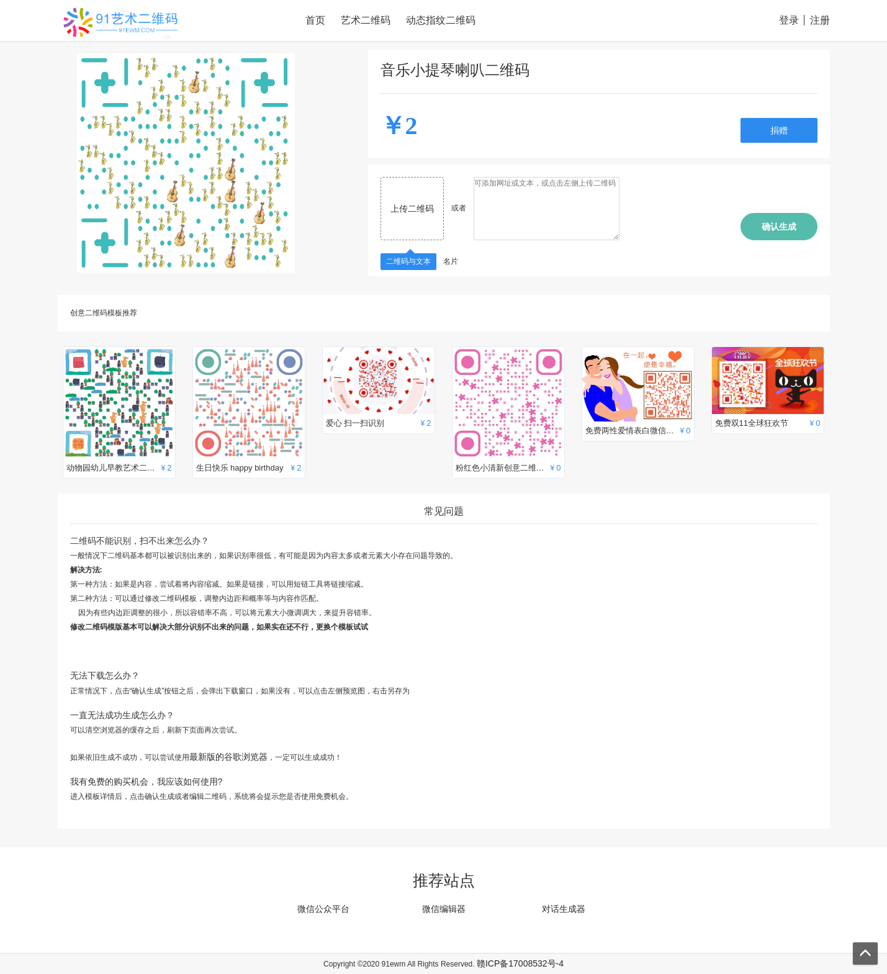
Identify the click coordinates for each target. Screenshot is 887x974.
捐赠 (779, 130)
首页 (315, 20)
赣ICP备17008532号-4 (520, 963)
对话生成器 (563, 909)
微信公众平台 (323, 909)
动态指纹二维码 (440, 20)
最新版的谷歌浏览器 (228, 757)
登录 (789, 20)
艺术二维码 (365, 20)
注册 (820, 20)
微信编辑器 (444, 909)
